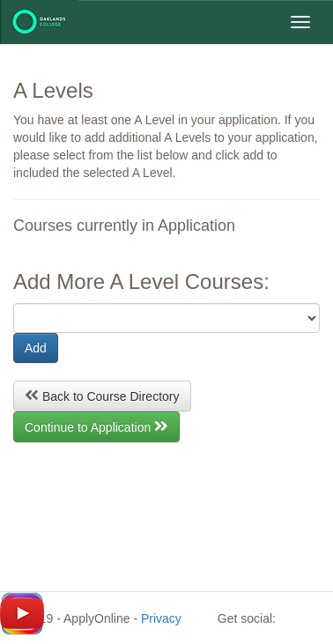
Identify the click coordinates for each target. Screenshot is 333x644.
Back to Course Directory (102, 395)
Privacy (161, 618)
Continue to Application (96, 426)
